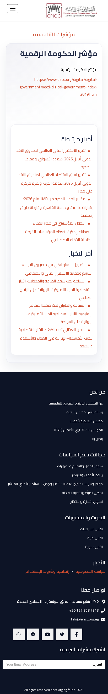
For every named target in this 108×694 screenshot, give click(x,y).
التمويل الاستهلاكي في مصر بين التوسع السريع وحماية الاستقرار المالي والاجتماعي (57, 269)
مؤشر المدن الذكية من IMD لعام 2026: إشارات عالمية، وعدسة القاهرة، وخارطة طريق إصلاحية (56, 207)
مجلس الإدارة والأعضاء (86, 421)
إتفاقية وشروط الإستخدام (47, 571)
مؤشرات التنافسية (54, 34)
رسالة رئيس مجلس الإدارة (84, 412)
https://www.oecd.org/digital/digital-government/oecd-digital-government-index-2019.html (59, 87)
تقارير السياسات (91, 529)
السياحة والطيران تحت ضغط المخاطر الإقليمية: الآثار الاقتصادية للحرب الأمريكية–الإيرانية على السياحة (59, 313)
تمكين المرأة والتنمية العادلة (82, 493)
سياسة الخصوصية (90, 571)
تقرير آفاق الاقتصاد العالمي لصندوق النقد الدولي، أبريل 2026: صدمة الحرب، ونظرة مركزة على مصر (55, 183)
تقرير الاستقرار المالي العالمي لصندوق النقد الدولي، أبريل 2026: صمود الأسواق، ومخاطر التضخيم (54, 159)
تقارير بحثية (95, 538)
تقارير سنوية (94, 547)
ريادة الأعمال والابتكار (87, 475)
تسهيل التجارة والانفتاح (86, 501)
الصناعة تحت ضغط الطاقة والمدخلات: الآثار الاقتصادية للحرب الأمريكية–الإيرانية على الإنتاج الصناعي (56, 289)
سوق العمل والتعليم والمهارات (80, 466)
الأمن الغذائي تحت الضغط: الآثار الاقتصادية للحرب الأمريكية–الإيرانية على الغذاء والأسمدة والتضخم (56, 338)
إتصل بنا (97, 439)
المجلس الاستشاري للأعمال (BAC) (78, 430)
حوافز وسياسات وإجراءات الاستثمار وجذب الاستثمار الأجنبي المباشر (55, 484)
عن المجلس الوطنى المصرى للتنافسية (76, 403)
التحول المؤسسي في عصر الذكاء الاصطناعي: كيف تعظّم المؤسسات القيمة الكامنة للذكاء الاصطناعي (59, 231)
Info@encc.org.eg (85, 619)
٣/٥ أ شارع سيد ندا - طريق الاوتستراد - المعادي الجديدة (58, 601)
